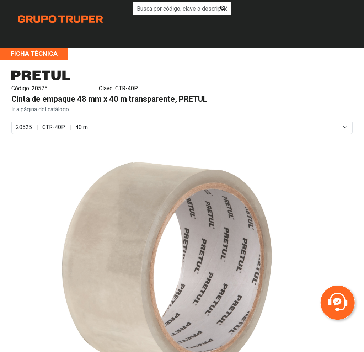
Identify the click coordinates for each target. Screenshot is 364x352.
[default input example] (182, 8)
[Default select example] (182, 127)
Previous (38, 274)
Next (295, 274)
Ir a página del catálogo (40, 109)
